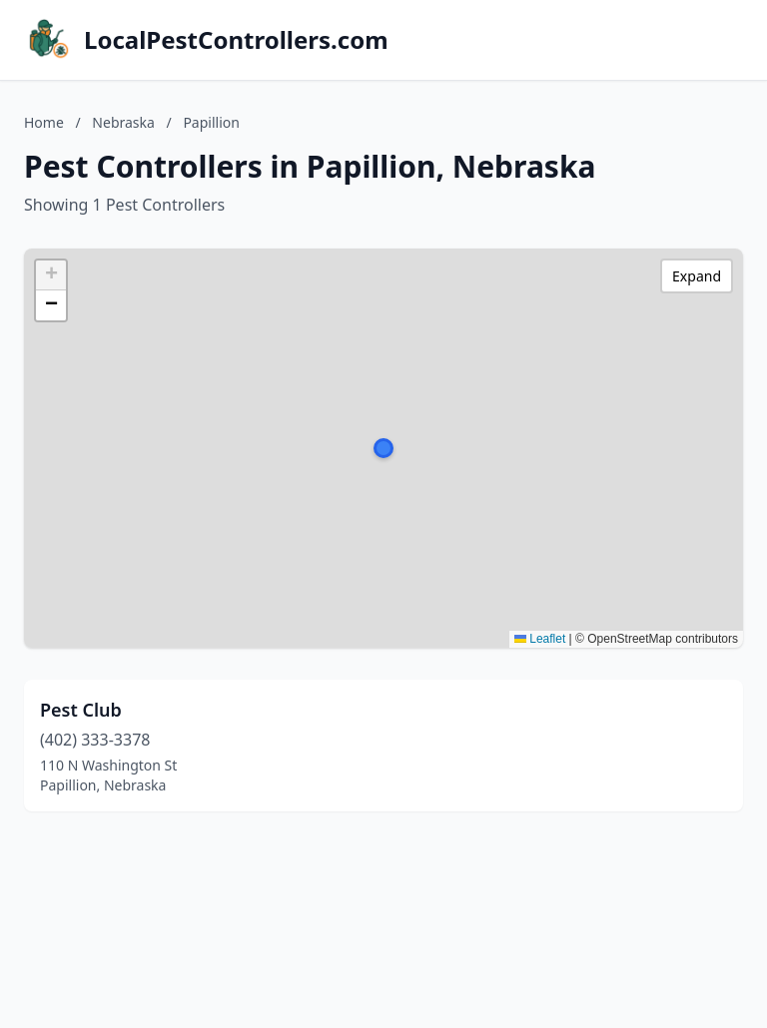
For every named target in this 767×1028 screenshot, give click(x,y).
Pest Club (81, 710)
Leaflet (539, 639)
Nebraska (123, 122)
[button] (383, 448)
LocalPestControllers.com (236, 40)
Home (44, 122)
